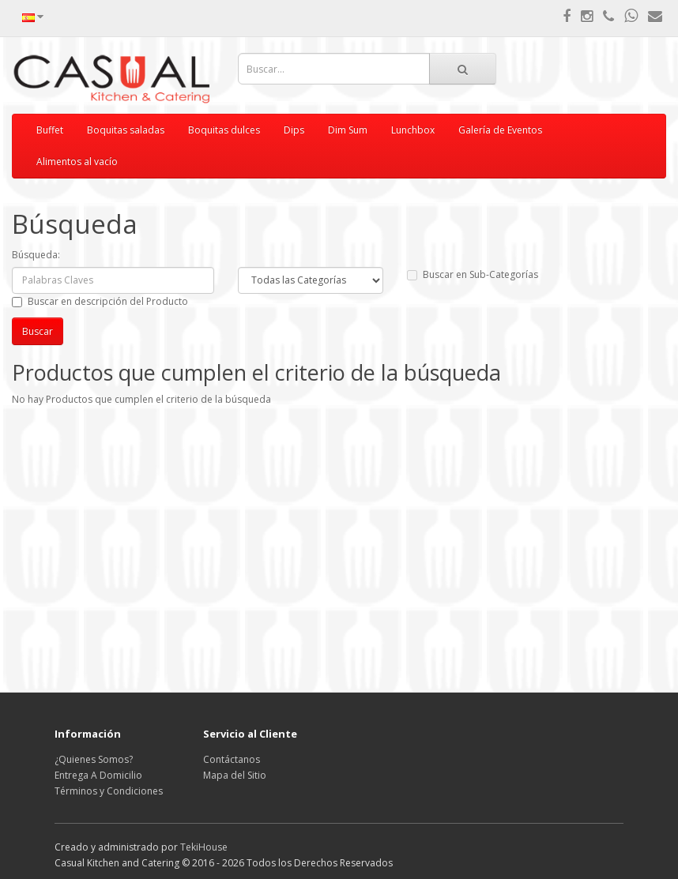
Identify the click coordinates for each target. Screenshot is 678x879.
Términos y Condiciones (109, 791)
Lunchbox (413, 130)
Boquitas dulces (224, 130)
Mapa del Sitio (234, 775)
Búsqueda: (36, 254)
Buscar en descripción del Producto (100, 301)
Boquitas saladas (125, 130)
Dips (294, 130)
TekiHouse (204, 847)
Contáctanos (231, 759)
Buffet (49, 130)
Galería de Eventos (500, 130)
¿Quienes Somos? (94, 759)
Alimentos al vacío (77, 161)
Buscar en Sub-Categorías (472, 274)
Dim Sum (347, 130)
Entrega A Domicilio (98, 775)
